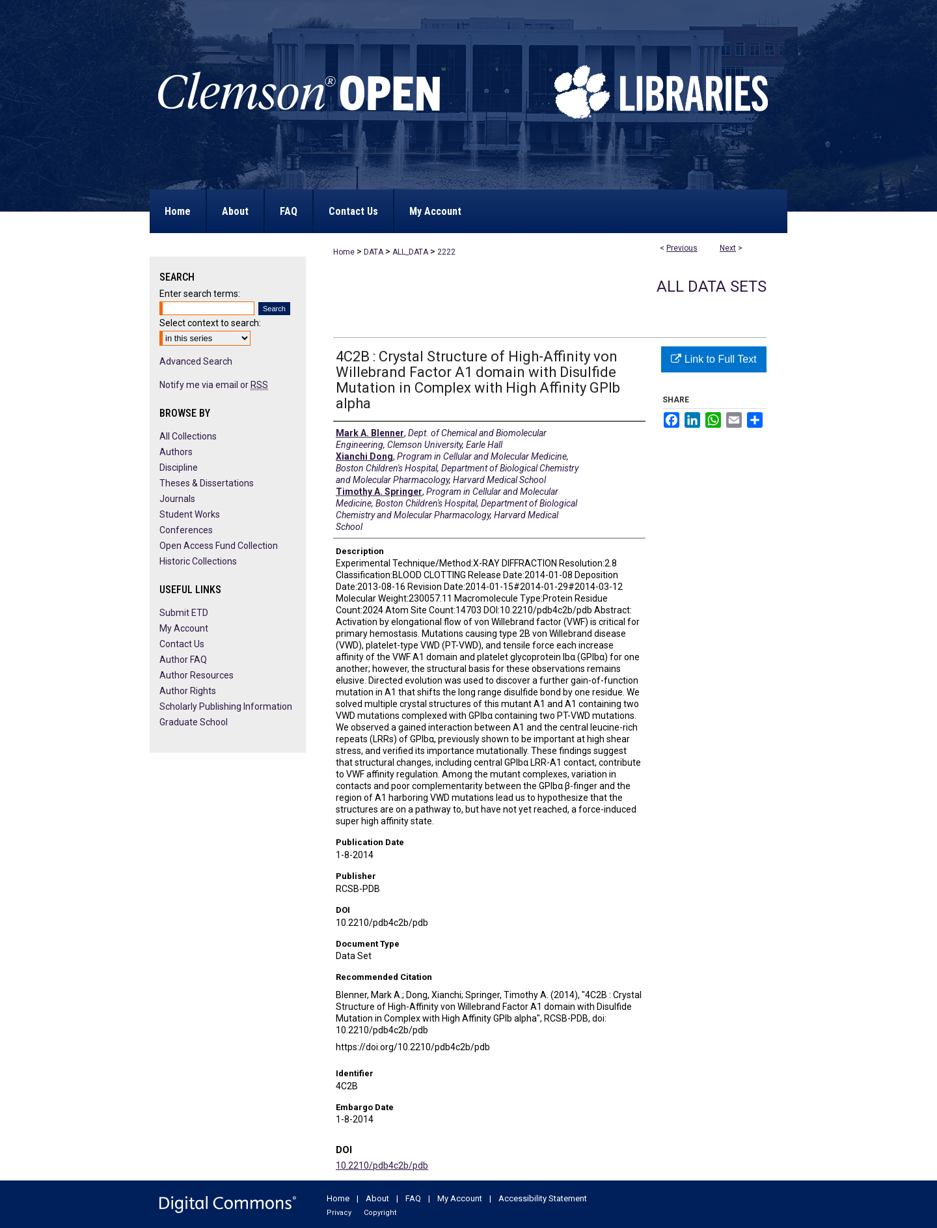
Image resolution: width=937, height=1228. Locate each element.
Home (344, 252)
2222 (446, 252)
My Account (183, 628)
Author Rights (187, 691)
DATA (373, 252)
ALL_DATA (410, 252)
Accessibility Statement (542, 1198)
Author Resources (196, 675)
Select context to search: (210, 323)
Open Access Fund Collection (218, 545)
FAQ (413, 1198)
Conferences (186, 530)
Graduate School (193, 722)
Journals (177, 499)
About (377, 1198)
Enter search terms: (199, 293)
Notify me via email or (213, 385)
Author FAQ (183, 659)
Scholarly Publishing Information (225, 706)
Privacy (339, 1212)
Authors (176, 452)
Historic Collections (198, 561)
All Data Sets (712, 286)
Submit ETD (183, 612)
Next (728, 248)
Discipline (178, 467)
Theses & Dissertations (206, 483)
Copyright (380, 1212)
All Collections (188, 436)
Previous (682, 248)
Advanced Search (195, 361)
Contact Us (181, 644)
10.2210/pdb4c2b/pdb (382, 1165)
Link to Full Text (713, 359)
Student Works (189, 514)
